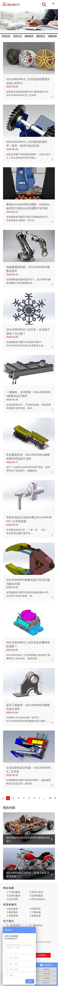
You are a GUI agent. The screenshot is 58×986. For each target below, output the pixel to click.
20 (50, 798)
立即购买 (41, 955)
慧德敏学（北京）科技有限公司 (11, 5)
